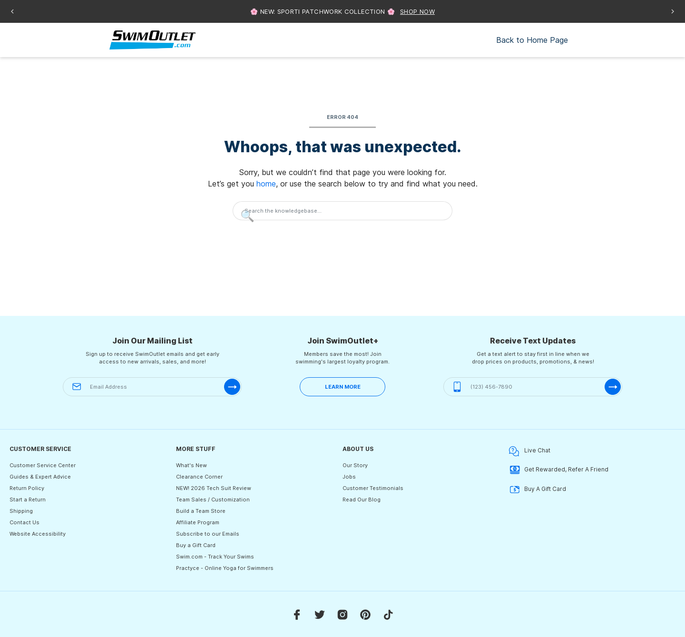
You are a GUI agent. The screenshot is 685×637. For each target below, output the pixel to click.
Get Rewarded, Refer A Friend (558, 470)
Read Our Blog (361, 499)
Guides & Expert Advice (40, 476)
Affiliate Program (197, 522)
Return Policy (27, 488)
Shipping (21, 511)
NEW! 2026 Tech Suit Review (213, 488)
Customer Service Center (43, 465)
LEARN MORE (343, 386)
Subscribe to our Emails (207, 533)
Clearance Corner (199, 476)
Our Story (355, 465)
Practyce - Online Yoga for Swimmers (225, 568)
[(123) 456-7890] (532, 387)
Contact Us (24, 522)
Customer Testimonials (372, 488)
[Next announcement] (672, 11)
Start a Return (28, 499)
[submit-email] (232, 387)
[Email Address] (152, 387)
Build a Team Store (200, 511)
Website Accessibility (38, 533)
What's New (191, 465)
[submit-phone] (613, 387)
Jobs (349, 476)
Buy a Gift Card (195, 545)
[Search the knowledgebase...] (342, 211)
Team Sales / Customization (213, 499)
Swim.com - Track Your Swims (215, 556)
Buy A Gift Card (537, 489)
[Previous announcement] (12, 11)
